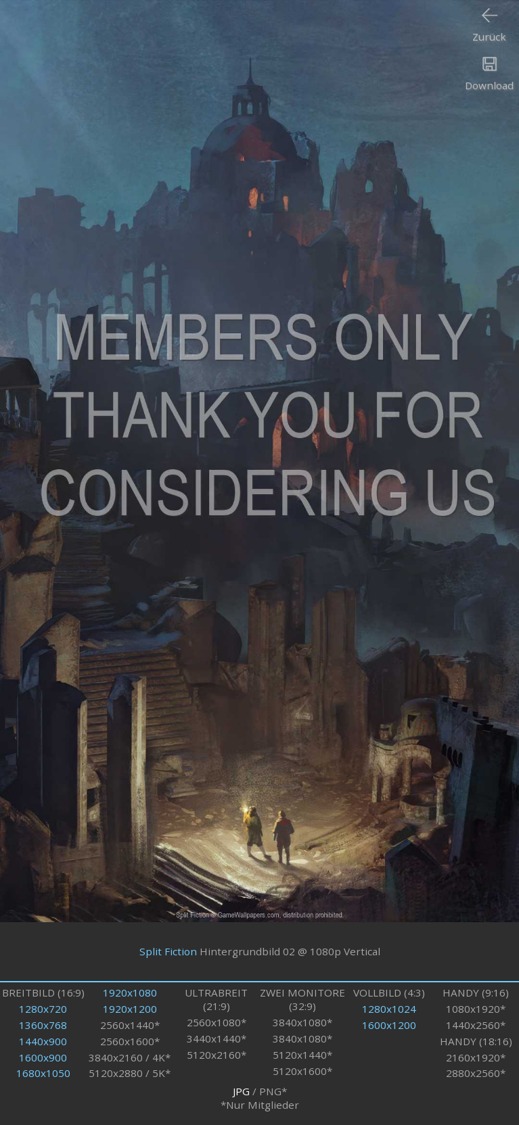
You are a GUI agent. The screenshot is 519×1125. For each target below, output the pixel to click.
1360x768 (43, 1025)
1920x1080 (130, 992)
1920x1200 (130, 1008)
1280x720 (43, 1008)
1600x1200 (389, 1025)
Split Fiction (168, 951)
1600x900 (43, 1057)
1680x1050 (43, 1073)
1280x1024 (389, 1008)
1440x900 (43, 1041)
